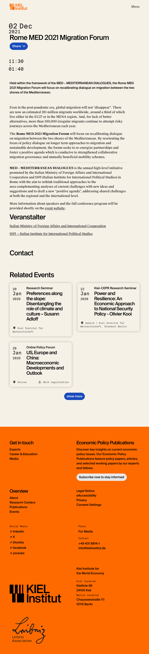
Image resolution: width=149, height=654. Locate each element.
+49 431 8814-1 (89, 543)
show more (74, 396)
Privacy (82, 500)
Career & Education (23, 454)
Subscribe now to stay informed (101, 477)
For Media (85, 531)
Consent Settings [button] (89, 505)
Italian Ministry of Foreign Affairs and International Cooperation (58, 226)
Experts (15, 449)
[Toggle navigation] (135, 6)
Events (14, 512)
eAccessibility (86, 495)
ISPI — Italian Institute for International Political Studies (51, 234)
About (14, 498)
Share (16, 46)
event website (55, 208)
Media (14, 459)
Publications (18, 507)
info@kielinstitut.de (92, 548)
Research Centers (23, 502)
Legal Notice (86, 491)
